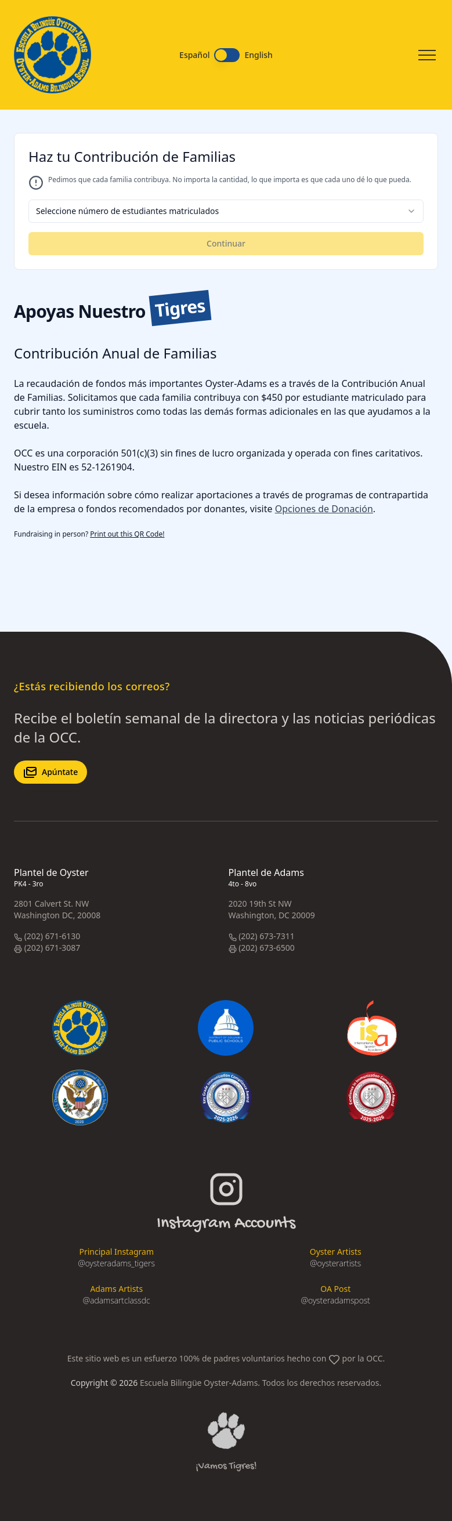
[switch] (227, 55)
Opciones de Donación (324, 508)
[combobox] (226, 211)
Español (194, 55)
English (258, 55)
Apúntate (50, 772)
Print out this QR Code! (127, 534)
